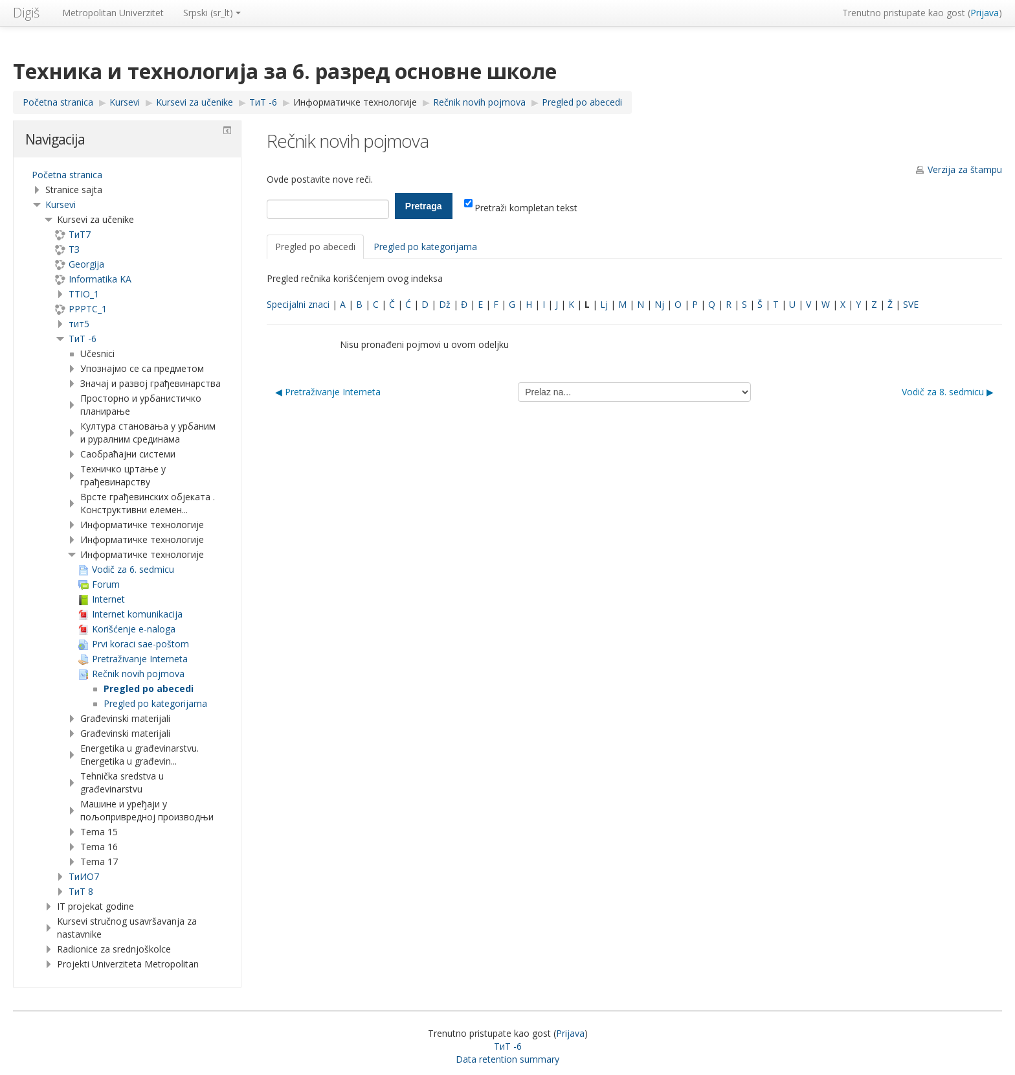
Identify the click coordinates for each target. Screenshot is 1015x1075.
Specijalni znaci (298, 304)
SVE (911, 304)
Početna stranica (67, 174)
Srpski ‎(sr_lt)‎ (212, 12)
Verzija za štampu (965, 169)
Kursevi (60, 204)
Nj (659, 304)
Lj (604, 304)
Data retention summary (507, 1059)
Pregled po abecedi (315, 246)
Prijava (984, 12)
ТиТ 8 (81, 891)
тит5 (79, 324)
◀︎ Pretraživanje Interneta (328, 392)
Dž (445, 304)
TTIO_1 (84, 294)
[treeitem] (127, 174)
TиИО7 (84, 876)
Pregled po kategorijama (425, 246)
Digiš (26, 12)
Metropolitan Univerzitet (113, 12)
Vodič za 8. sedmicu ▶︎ (948, 392)
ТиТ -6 (82, 338)
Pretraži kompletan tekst (520, 208)
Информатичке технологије (355, 102)
